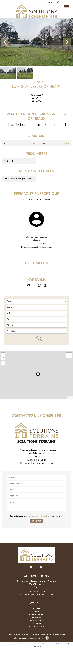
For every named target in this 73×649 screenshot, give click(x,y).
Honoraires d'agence (58, 634)
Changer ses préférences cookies (29, 638)
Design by (56, 638)
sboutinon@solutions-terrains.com (38, 247)
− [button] (3, 358)
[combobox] (36, 301)
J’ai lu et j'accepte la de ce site (35, 516)
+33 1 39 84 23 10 (38, 460)
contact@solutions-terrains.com (38, 463)
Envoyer (36, 521)
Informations (39, 124)
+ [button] (3, 354)
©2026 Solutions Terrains (17, 634)
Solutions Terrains (36, 441)
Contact (60, 124)
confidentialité (40, 644)
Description (16, 124)
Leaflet (70, 397)
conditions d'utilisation (56, 644)
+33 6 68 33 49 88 (38, 243)
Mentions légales (38, 634)
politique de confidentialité (39, 516)
